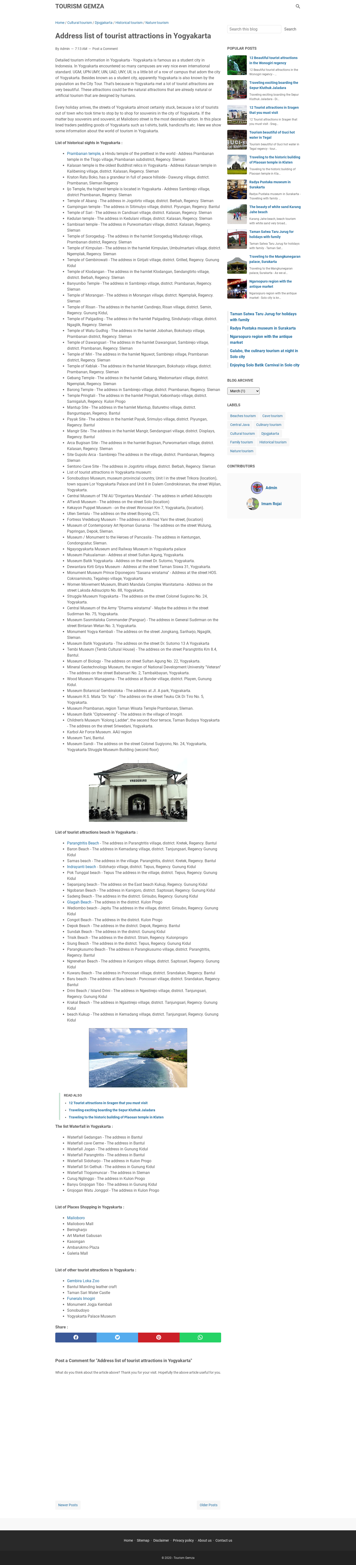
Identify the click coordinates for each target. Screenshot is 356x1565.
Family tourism (241, 442)
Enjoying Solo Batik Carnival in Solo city (264, 365)
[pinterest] (159, 1337)
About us (205, 1540)
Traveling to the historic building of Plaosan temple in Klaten (116, 1117)
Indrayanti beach (81, 866)
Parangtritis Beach (83, 843)
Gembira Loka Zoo (83, 1281)
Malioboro (76, 1218)
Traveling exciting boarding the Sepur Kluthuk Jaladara (112, 1110)
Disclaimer (161, 1540)
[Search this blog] (298, 6)
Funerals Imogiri (81, 1298)
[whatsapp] (200, 1337)
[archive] (243, 391)
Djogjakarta (270, 434)
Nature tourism (241, 451)
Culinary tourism (268, 425)
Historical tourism (272, 442)
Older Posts (208, 1505)
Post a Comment (105, 49)
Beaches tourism (243, 416)
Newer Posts (68, 1505)
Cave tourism (272, 416)
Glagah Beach (79, 902)
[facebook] (76, 1337)
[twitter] (117, 1337)
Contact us (223, 1540)
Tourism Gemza (79, 6)
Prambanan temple (83, 153)
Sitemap (143, 1540)
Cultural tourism (242, 434)
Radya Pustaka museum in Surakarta (263, 328)
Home (128, 1540)
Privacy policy (183, 1540)
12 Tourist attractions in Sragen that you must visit (108, 1103)
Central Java (240, 425)
